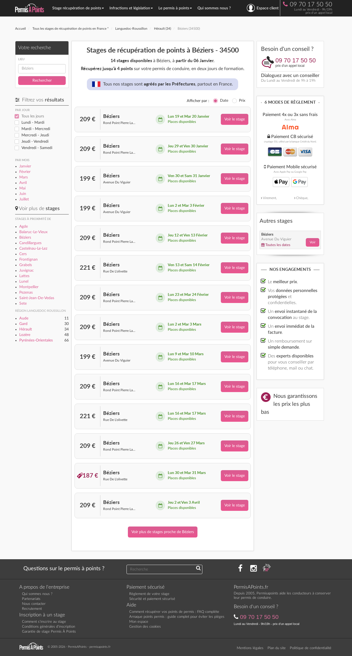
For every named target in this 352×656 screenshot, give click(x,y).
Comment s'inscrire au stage (44, 622)
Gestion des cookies (145, 627)
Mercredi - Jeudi (35, 135)
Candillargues (30, 243)
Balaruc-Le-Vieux (33, 232)
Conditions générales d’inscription (48, 627)
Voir (312, 242)
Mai (22, 188)
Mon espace (138, 622)
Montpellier (28, 287)
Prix (242, 101)
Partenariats (31, 599)
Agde (23, 226)
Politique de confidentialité (310, 648)
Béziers (25, 237)
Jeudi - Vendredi (34, 142)
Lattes (24, 276)
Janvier (25, 166)
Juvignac (26, 270)
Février (25, 172)
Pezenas (26, 292)
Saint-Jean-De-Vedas (36, 298)
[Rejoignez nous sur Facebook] (240, 568)
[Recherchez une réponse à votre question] (198, 568)
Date (224, 101)
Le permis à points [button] (175, 8)
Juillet (24, 199)
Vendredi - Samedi (36, 148)
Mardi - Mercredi (35, 129)
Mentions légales (250, 648)
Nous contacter (34, 604)
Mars (23, 177)
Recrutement (32, 609)
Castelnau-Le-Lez (33, 248)
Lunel (23, 281)
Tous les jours (32, 116)
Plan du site (277, 648)
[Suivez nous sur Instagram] (253, 568)
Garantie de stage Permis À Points (49, 631)
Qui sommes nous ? (214, 8)
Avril (23, 183)
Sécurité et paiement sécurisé (152, 599)
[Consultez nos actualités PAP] (267, 568)
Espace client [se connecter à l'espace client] (263, 8)
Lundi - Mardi (32, 123)
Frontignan (28, 259)
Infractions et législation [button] (131, 8)
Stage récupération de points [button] (78, 8)
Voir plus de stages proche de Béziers (162, 532)
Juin (22, 194)
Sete (23, 303)
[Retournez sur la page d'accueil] (32, 646)
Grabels (25, 265)
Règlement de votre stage (149, 594)
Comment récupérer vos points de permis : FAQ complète (174, 612)
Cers (23, 254)
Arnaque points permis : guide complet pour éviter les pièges (176, 617)
